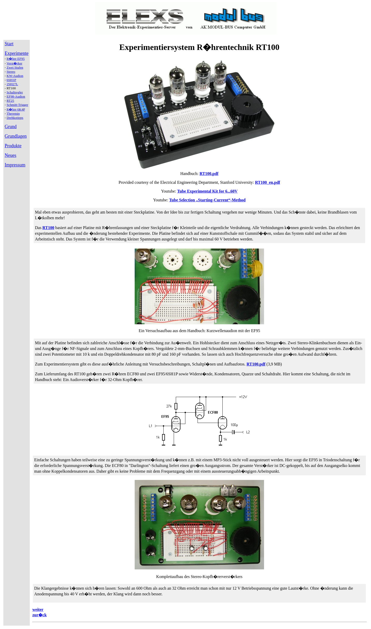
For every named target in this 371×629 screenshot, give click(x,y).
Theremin (13, 113)
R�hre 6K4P (16, 109)
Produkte (13, 145)
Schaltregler (15, 92)
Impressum (15, 164)
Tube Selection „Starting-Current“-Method (207, 200)
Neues (10, 155)
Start (9, 43)
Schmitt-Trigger (17, 105)
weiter (37, 609)
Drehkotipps (15, 118)
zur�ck (39, 615)
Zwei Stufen (15, 67)
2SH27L (12, 84)
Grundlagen (16, 136)
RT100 (48, 227)
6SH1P (11, 80)
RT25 (10, 101)
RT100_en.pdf (267, 182)
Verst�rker (14, 63)
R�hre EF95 (16, 59)
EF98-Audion (16, 96)
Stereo (11, 72)
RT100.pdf (209, 173)
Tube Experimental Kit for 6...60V (207, 191)
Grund (11, 126)
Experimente (16, 53)
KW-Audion (15, 76)
